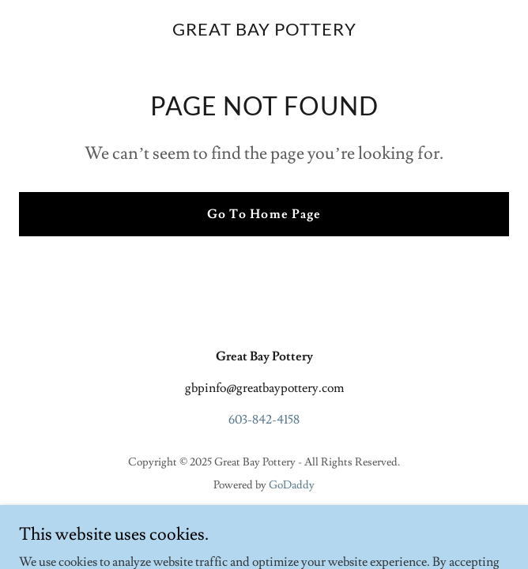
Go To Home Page (263, 214)
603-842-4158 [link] (264, 420)
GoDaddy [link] (292, 485)
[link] (264, 32)
